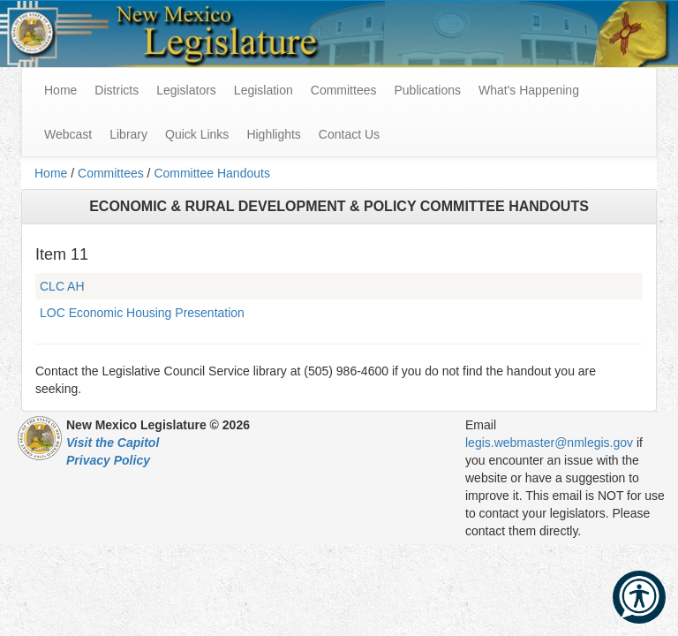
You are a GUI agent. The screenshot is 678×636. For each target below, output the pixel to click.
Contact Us (349, 134)
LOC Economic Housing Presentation (142, 313)
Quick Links (197, 134)
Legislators (186, 90)
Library (128, 134)
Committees (344, 90)
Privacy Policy (108, 460)
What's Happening (528, 90)
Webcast (68, 134)
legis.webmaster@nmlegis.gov (549, 442)
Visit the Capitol (112, 442)
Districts (116, 90)
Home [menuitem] (60, 90)
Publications (427, 90)
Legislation (263, 90)
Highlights (273, 134)
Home (50, 173)
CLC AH (62, 286)
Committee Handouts (212, 173)
